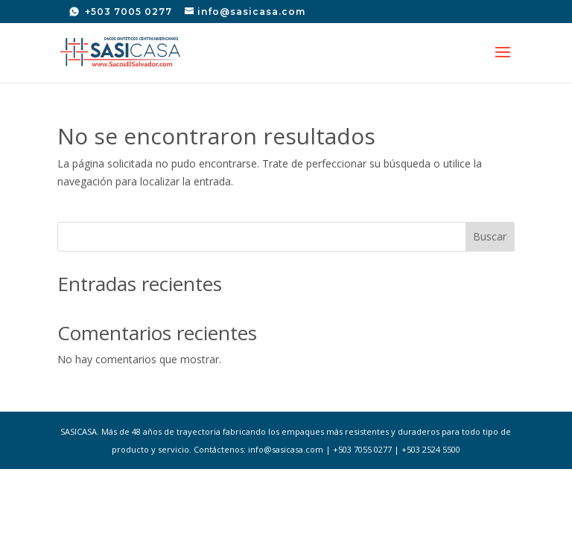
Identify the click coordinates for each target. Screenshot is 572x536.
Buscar (489, 236)
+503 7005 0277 (127, 11)
